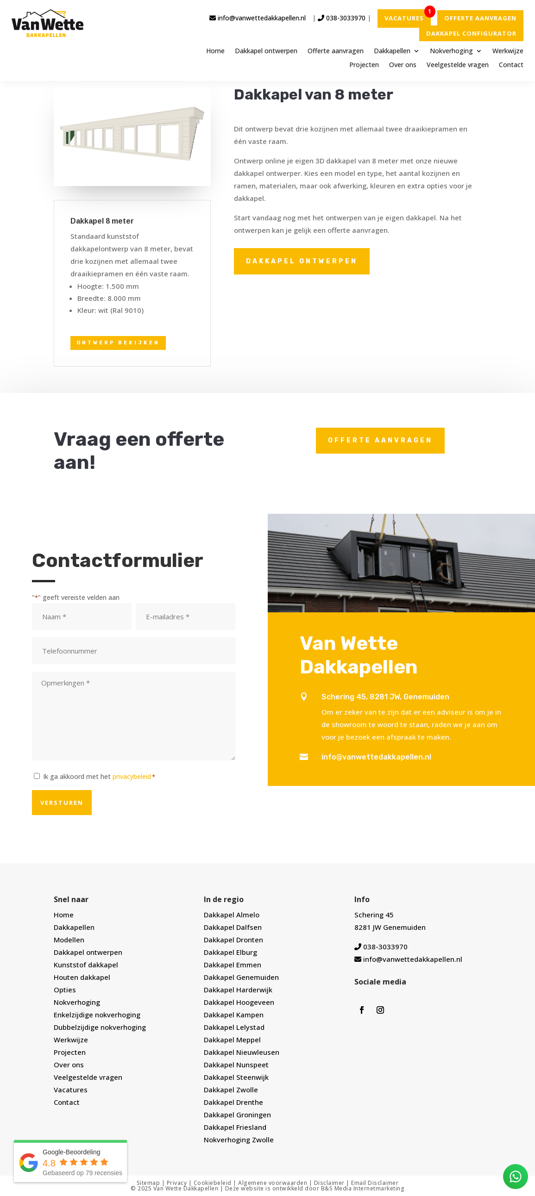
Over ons (402, 65)
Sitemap (148, 1183)
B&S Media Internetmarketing (363, 1188)
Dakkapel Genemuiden (241, 977)
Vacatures (71, 1089)
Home (215, 51)
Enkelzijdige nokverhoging (97, 1014)
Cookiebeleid (213, 1183)
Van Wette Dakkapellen (186, 1188)
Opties (65, 989)
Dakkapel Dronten (233, 939)
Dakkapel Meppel (232, 1039)
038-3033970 (341, 17)
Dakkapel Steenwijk (236, 1077)
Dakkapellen (392, 51)
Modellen (69, 939)
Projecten (364, 65)
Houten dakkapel (82, 977)
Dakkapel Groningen (237, 1114)
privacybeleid (132, 776)
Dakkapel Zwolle (231, 1089)
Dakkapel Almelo (231, 914)
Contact (511, 65)
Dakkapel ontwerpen (266, 51)
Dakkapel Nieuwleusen (241, 1052)
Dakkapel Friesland (235, 1127)
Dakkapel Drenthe (233, 1102)
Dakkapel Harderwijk (238, 989)
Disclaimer (329, 1183)
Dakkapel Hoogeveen (239, 1002)
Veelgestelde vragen (458, 65)
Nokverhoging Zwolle (239, 1139)
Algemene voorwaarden (272, 1183)
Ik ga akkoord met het (99, 776)
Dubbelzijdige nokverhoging (100, 1027)
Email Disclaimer (374, 1183)
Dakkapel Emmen (232, 964)
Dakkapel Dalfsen (233, 927)
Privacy (177, 1183)
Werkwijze (507, 51)
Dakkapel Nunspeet (236, 1064)
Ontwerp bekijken (118, 343)
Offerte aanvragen (336, 51)
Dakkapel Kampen (234, 1014)
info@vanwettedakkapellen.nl (257, 17)
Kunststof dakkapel (86, 964)
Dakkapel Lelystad (234, 1027)
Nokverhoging (451, 51)
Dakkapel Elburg (230, 952)
